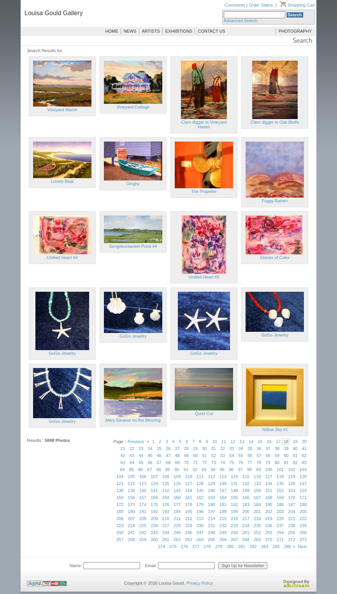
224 (131, 525)
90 (176, 469)
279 (218, 546)
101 (280, 469)
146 (211, 490)
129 (211, 483)
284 (275, 546)
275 (172, 546)
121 (119, 483)
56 (249, 455)
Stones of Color (275, 257)
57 (258, 455)
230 (200, 525)
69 (177, 462)
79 (268, 462)
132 (245, 483)
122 (131, 483)
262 (177, 539)
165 (234, 497)
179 (200, 504)
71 (195, 462)
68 (168, 462)
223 (119, 525)
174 (142, 504)
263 (188, 539)
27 (177, 448)
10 (214, 441)
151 (268, 490)
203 (280, 511)
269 (257, 539)
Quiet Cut (204, 413)
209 (154, 518)
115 (245, 476)
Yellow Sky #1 (275, 429)
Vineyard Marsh (62, 109)
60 (286, 455)
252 (257, 532)
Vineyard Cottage (133, 107)
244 (165, 532)
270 (268, 539)
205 (303, 511)
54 (231, 455)
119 (291, 476)
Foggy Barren (275, 200)
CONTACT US (211, 31)
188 (303, 504)
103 (303, 469)
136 (291, 483)
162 (200, 497)
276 (184, 546)
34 (241, 448)
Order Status (261, 5)
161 (188, 497)
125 (165, 483)
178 (188, 504)
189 (119, 511)
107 (154, 476)
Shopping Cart (297, 5)
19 (295, 441)
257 (119, 539)
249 (222, 532)
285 (287, 546)
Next (302, 546)
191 (142, 511)
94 (213, 469)
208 (142, 518)
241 (131, 532)
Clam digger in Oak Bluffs (275, 122)
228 (177, 525)
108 (165, 476)
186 (280, 504)
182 (234, 504)
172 (119, 504)
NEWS (130, 31)
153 (291, 490)
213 (200, 518)
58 (268, 455)
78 (258, 462)
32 (222, 448)
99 (258, 469)
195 (188, 511)
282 (252, 546)
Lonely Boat (62, 181)
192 (154, 511)
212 (188, 518)
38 (277, 448)
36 (258, 448)
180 (211, 504)
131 (234, 483)
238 (291, 525)
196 (200, 511)
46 (159, 455)
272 (291, 539)
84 (122, 469)
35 (249, 448)
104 (119, 476)
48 (177, 455)
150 (257, 490)
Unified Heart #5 (203, 277)
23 (141, 448)
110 (188, 476)
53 (222, 455)
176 (165, 504)
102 (291, 469)
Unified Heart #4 (62, 257)
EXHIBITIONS (179, 31)
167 (257, 497)
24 (149, 448)
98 (249, 469)
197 (211, 511)
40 (295, 448)
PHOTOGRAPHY (295, 31)
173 (131, 504)
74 (222, 462)
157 (142, 497)
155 (119, 497)
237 (280, 525)
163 (211, 497)
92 (195, 469)
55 (241, 455)
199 (234, 511)
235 (257, 525)
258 (131, 539)
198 (222, 511)
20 (304, 441)
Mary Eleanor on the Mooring (133, 420)
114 (234, 476)
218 (257, 518)
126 (177, 483)
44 (141, 455)
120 (303, 476)
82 (295, 462)
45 (149, 455)
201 (257, 511)
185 (268, 504)
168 (268, 497)
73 (213, 462)
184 (257, 504)
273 (303, 539)
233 (234, 525)
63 (123, 462)
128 (200, 483)
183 (245, 504)
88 (158, 469)
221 (291, 518)
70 (186, 462)
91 (186, 469)
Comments (235, 5)
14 (251, 441)
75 (231, 462)
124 (154, 483)
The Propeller (204, 191)
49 (186, 455)
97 (240, 469)
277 (195, 546)
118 (280, 476)
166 (245, 497)
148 (234, 490)
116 (257, 476)
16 (269, 441)
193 (165, 511)
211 (177, 518)
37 (268, 448)
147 (222, 490)
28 (186, 448)
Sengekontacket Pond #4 (133, 246)
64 (132, 462)
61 (295, 455)
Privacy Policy (199, 583)
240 (119, 532)
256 (303, 532)
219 (268, 518)
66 (149, 462)
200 (245, 511)
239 (303, 525)
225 (142, 525)
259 (142, 539)
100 (268, 469)
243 (154, 532)
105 (131, 476)
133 (257, 483)
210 (165, 518)
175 (154, 504)
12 (232, 441)
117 (268, 476)
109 (177, 476)
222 (303, 518)
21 (123, 448)
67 (159, 462)
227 (165, 525)
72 (204, 462)
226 (154, 525)
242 (142, 532)
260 (154, 539)
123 (142, 483)
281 (241, 546)
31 (213, 448)
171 (303, 497)
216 (234, 518)
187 (291, 504)
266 (222, 539)
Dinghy (133, 183)
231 (211, 525)
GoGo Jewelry (62, 353)
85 (131, 469)
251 (245, 532)
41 (304, 448)
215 (222, 518)
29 (195, 448)
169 (280, 497)
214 (211, 518)
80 (277, 462)
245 (177, 532)
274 (161, 546)
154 (303, 490)
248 (211, 532)
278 (207, 546)
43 (132, 455)
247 (200, 532)
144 (188, 490)
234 (245, 525)
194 (177, 511)
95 (222, 469)
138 (119, 490)
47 (168, 455)
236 (268, 525)
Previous (136, 441)
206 (119, 518)
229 (188, 525)
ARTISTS (151, 31)
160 (177, 497)
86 (140, 469)
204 (291, 511)
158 (154, 497)
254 (280, 532)
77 (249, 462)
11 (223, 441)
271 (280, 539)
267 (234, 539)
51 (204, 455)
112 (211, 476)
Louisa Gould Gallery (53, 13)
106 (142, 476)
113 (222, 476)
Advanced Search (241, 20)
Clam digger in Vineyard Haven (203, 124)
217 (245, 518)
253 (268, 532)
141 (154, 490)
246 (188, 532)
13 (242, 441)
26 (168, 448)
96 (231, 469)
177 (177, 504)
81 (286, 462)
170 (291, 497)
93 (204, 469)
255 (291, 532)
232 (222, 525)
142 (165, 490)
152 (280, 490)
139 (131, 490)
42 (123, 455)
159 (165, 497)
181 (222, 504)
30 (204, 448)
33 (231, 448)
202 (268, 511)
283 (264, 546)
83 (304, 462)
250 (234, 532)
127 (188, 483)
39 (286, 448)
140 (142, 490)
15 (260, 441)
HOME (111, 31)
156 (131, 497)
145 (200, 490)
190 (131, 511)
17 (278, 441)
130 (222, 483)
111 (200, 476)
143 (177, 490)
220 (280, 518)
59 (277, 455)
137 (303, 483)
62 (304, 455)
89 (167, 469)
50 (195, 455)
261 (165, 539)
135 (280, 483)
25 (159, 448)
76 (241, 462)
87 (149, 469)
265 (211, 539)
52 (213, 455)
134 (268, 483)
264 (200, 539)
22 (132, 448)
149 (245, 490)
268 (245, 539)
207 (131, 518)
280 (229, 546)
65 (141, 462)
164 (222, 497)
